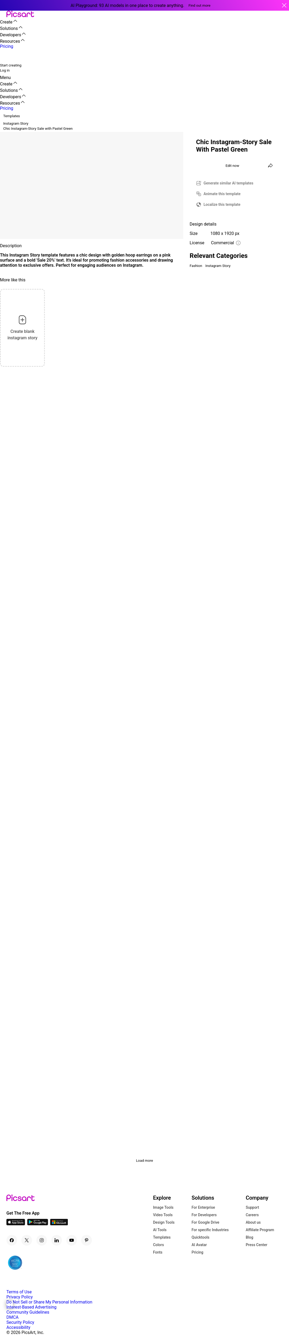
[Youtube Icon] (71, 1240)
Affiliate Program (260, 1230)
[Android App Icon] (37, 1223)
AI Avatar (199, 1245)
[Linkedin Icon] (56, 1240)
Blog (249, 1237)
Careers (252, 1215)
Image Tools (163, 1207)
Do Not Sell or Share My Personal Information (49, 1302)
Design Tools (164, 1222)
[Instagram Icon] (41, 1240)
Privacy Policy (19, 1296)
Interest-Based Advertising (31, 1307)
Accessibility (18, 1327)
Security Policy (20, 1322)
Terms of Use (19, 1291)
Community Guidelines (27, 1312)
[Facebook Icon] (11, 1240)
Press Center (256, 1245)
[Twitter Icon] (26, 1240)
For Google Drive (205, 1222)
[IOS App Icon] (15, 1223)
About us (253, 1222)
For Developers (204, 1215)
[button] (3, 14)
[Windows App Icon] (59, 1223)
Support (252, 1207)
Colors (158, 1245)
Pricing (197, 1252)
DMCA (12, 1317)
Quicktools (200, 1237)
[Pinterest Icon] (86, 1240)
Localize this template (222, 204)
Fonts (157, 1252)
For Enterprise (203, 1207)
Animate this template (222, 194)
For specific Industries (210, 1230)
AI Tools (160, 1230)
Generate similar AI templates (228, 183)
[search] (7, 55)
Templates (162, 1237)
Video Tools (163, 1215)
